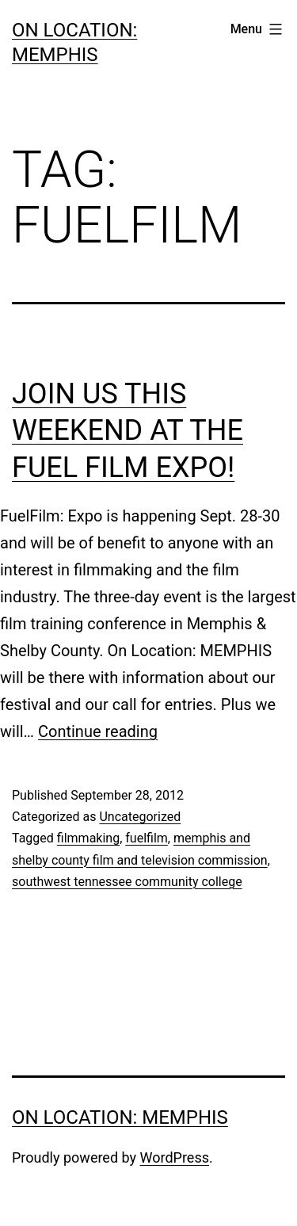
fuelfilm (146, 838)
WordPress (174, 1157)
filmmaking (88, 838)
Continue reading (98, 731)
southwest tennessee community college (127, 881)
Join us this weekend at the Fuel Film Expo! (127, 431)
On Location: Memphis (120, 1117)
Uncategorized (140, 816)
